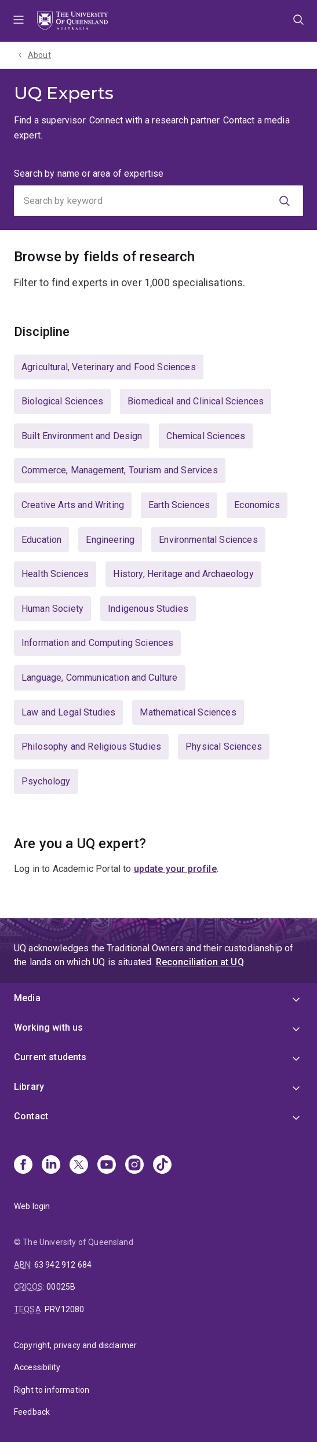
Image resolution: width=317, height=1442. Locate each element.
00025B (60, 1286)
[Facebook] (23, 1166)
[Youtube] (106, 1166)
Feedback (32, 1412)
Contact (31, 1116)
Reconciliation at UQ (200, 962)
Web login (32, 1206)
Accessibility (37, 1367)
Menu (18, 21)
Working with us (48, 1027)
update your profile (175, 868)
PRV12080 (64, 1309)
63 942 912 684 (63, 1264)
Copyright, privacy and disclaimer (75, 1345)
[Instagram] (134, 1166)
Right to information (51, 1389)
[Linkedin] (51, 1166)
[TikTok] (162, 1166)
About (39, 55)
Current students (50, 1057)
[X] (79, 1166)
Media (27, 997)
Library (29, 1086)
